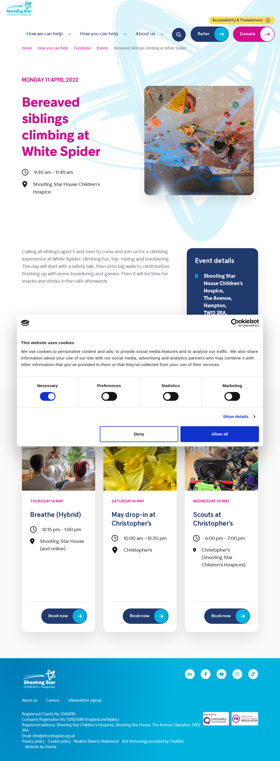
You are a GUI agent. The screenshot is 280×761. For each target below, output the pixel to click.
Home (27, 48)
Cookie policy (59, 742)
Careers (53, 701)
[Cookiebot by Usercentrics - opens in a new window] (235, 323)
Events (102, 48)
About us (145, 34)
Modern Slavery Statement (96, 742)
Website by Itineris (41, 747)
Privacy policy (33, 742)
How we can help (45, 34)
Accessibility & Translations (241, 20)
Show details (236, 416)
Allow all (219, 434)
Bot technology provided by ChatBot (153, 742)
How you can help (99, 34)
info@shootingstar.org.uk (54, 736)
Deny (139, 434)
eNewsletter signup (84, 701)
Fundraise (82, 48)
